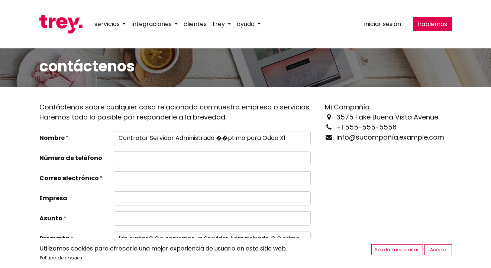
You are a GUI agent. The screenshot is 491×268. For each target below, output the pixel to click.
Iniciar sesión (382, 24)
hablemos (432, 24)
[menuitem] (195, 24)
